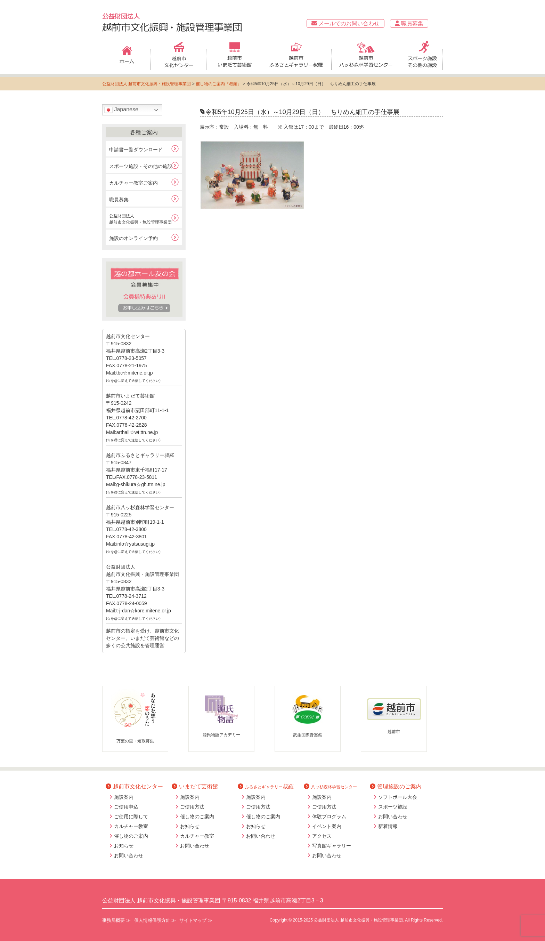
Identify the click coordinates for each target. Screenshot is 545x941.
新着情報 (388, 826)
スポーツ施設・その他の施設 (140, 166)
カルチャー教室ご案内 (133, 183)
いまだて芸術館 (195, 786)
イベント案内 (326, 826)
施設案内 (123, 797)
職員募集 (409, 23)
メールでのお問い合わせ (345, 23)
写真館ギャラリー (331, 845)
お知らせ (123, 845)
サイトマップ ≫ (195, 920)
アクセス (322, 836)
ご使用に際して (131, 816)
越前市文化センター (134, 786)
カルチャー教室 (131, 826)
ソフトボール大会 (397, 797)
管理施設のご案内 (396, 786)
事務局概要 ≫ (116, 920)
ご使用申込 (126, 807)
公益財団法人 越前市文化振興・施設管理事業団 (146, 83)
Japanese (121, 110)
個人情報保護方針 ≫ (155, 920)
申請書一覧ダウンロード (136, 149)
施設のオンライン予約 (133, 238)
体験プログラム (329, 816)
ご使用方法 (192, 807)
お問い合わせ (128, 855)
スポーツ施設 (392, 807)
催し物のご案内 (131, 836)
